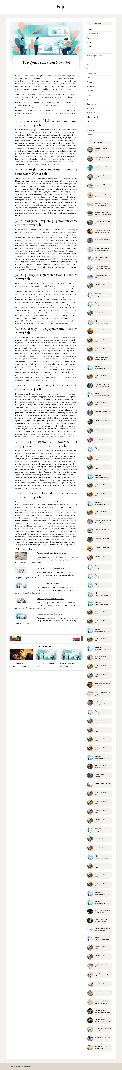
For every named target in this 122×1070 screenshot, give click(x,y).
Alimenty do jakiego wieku (101, 285)
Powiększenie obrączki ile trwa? (102, 159)
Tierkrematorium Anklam (103, 783)
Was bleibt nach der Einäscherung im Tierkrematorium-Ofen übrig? (102, 766)
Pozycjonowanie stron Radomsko (49, 583)
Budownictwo (92, 34)
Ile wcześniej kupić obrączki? (101, 657)
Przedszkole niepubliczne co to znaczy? (103, 521)
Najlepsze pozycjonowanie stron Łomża (102, 295)
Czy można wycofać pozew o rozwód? (101, 920)
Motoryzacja (91, 64)
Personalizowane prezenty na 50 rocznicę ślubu (102, 1020)
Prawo (89, 82)
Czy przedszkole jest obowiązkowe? (101, 966)
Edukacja (90, 42)
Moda (89, 60)
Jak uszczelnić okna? (101, 330)
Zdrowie (90, 135)
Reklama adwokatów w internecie (102, 422)
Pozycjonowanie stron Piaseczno (49, 614)
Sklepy (89, 95)
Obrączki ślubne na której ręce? (103, 694)
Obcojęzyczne (92, 73)
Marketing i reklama (46, 59)
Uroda (89, 121)
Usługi (89, 126)
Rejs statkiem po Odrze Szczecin (102, 168)
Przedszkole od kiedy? (102, 529)
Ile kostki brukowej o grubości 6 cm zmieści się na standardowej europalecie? (103, 213)
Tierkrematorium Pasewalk (100, 775)
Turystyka (91, 113)
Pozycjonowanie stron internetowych (51, 553)
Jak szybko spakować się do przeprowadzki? (103, 204)
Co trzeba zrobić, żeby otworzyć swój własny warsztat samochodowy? (103, 385)
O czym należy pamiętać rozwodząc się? (102, 911)
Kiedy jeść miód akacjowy (103, 185)
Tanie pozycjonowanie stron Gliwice (50, 599)
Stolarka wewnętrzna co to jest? (102, 149)
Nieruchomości (93, 69)
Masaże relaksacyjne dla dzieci (102, 195)
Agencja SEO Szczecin (102, 538)
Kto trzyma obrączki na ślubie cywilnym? (102, 703)
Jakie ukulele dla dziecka (102, 239)
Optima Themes (26, 1066)
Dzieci (89, 38)
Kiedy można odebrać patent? (101, 258)
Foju (61, 6)
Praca (89, 78)
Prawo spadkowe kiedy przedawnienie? (102, 929)
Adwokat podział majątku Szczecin (103, 1029)
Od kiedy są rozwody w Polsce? (102, 975)
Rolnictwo (91, 91)
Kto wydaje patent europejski (101, 276)
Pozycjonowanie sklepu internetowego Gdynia (102, 231)
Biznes (89, 29)
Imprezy (90, 51)
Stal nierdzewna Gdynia (102, 411)
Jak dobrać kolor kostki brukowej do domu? (102, 1002)
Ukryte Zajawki (92, 117)
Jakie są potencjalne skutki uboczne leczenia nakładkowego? (102, 268)
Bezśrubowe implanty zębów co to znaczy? (102, 249)
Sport (89, 100)
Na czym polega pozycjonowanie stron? (52, 568)
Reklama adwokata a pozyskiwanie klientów (102, 358)
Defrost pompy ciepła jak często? (103, 222)
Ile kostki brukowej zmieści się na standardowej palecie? (102, 1047)
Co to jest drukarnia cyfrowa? (101, 177)
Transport (91, 108)
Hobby (89, 47)
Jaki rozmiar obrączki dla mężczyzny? (102, 684)
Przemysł (90, 86)
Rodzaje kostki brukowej (103, 992)
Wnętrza (90, 130)
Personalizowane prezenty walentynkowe (102, 1011)
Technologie (92, 104)
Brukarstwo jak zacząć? (102, 1037)
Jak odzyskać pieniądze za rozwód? (102, 984)
